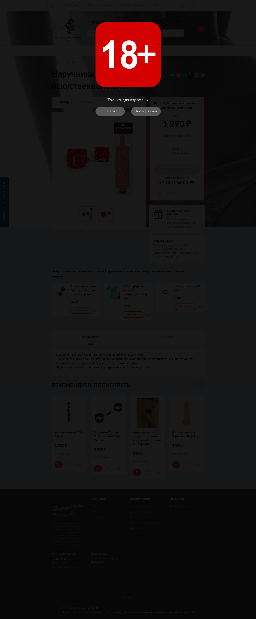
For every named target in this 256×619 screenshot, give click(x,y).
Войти (110, 111)
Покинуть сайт (146, 111)
